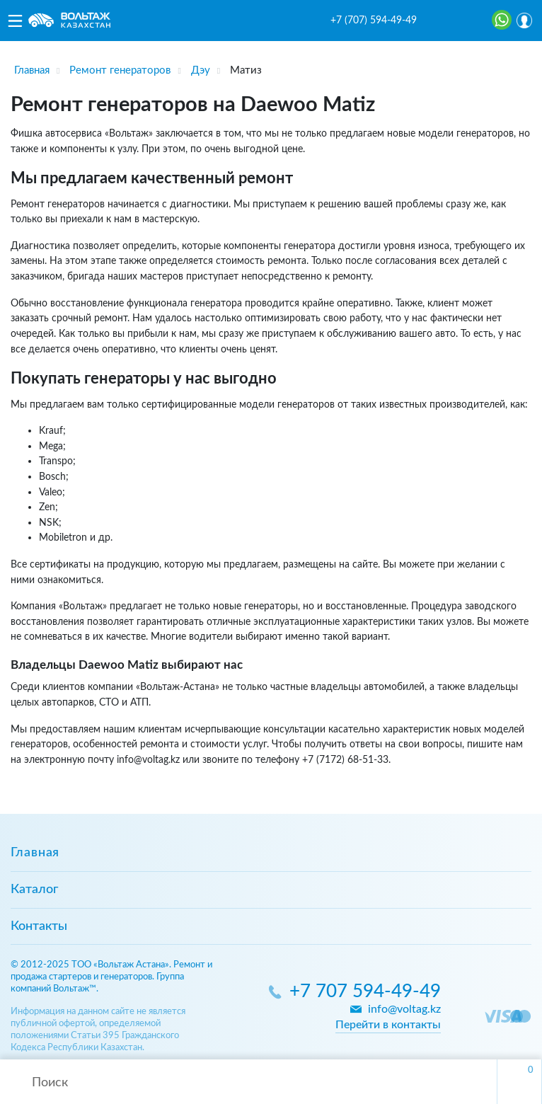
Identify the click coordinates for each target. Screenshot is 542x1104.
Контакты (39, 926)
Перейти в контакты (388, 1024)
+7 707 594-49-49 (365, 991)
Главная (35, 852)
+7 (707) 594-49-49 (373, 20)
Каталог (34, 889)
